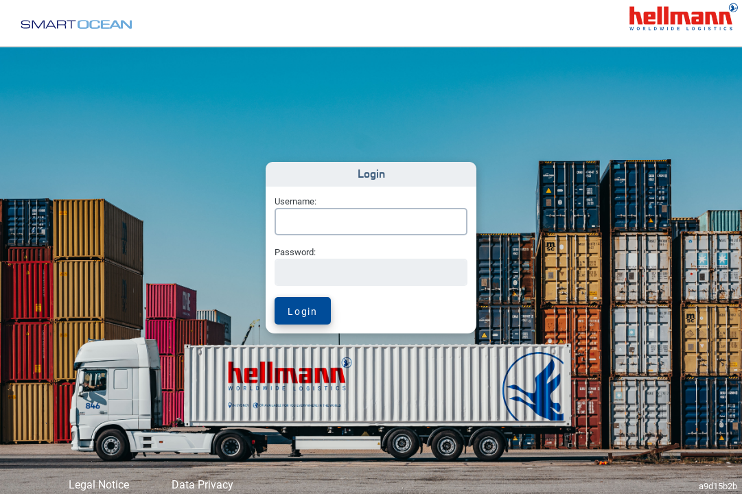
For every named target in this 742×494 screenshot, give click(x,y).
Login (302, 311)
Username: (295, 201)
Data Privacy (202, 484)
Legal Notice (99, 484)
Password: (295, 252)
